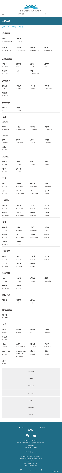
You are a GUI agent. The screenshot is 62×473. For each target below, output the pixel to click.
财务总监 (8, 330)
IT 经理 (8, 362)
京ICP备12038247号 (37, 470)
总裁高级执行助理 (36, 72)
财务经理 (22, 330)
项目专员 (8, 148)
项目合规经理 (50, 345)
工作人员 (21, 27)
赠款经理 (36, 352)
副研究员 (22, 87)
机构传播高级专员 (50, 128)
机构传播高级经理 (22, 128)
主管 (22, 65)
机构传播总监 (8, 128)
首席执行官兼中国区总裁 (8, 40)
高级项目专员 (50, 141)
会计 (36, 330)
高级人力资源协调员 (22, 345)
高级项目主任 (8, 141)
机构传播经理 (36, 128)
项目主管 (36, 141)
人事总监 (8, 345)
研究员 (36, 65)
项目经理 (22, 108)
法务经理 (8, 338)
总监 (8, 108)
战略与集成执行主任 (50, 48)
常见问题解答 (31, 407)
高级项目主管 (22, 141)
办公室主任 (8, 65)
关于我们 (14, 27)
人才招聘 (31, 400)
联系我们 (31, 414)
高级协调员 (8, 72)
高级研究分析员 (50, 87)
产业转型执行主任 (8, 48)
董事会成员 (31, 385)
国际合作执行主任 (36, 48)
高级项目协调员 (22, 192)
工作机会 (42, 428)
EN (58, 14)
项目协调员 (50, 235)
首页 (8, 27)
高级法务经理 (50, 330)
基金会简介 (31, 371)
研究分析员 (8, 94)
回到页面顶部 (56, 471)
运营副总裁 (22, 39)
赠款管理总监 (22, 353)
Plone (24, 470)
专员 (22, 72)
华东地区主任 (8, 316)
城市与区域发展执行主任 (22, 49)
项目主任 (8, 162)
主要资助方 (31, 393)
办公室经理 (36, 345)
